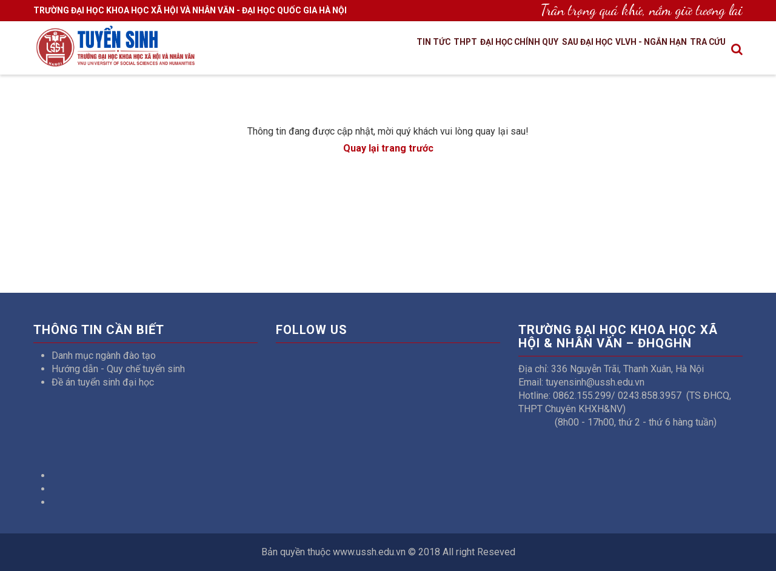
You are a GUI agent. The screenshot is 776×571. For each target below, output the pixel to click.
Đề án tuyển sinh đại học (103, 382)
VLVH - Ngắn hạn (634, 50)
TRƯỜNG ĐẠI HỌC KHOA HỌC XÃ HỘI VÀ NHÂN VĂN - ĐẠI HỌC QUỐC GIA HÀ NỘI (190, 10)
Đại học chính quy (475, 50)
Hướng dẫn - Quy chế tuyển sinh (118, 369)
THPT (409, 50)
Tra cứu (703, 50)
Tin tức (370, 50)
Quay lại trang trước (388, 148)
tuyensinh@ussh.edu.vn (595, 382)
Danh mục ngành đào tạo (104, 355)
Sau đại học (557, 50)
